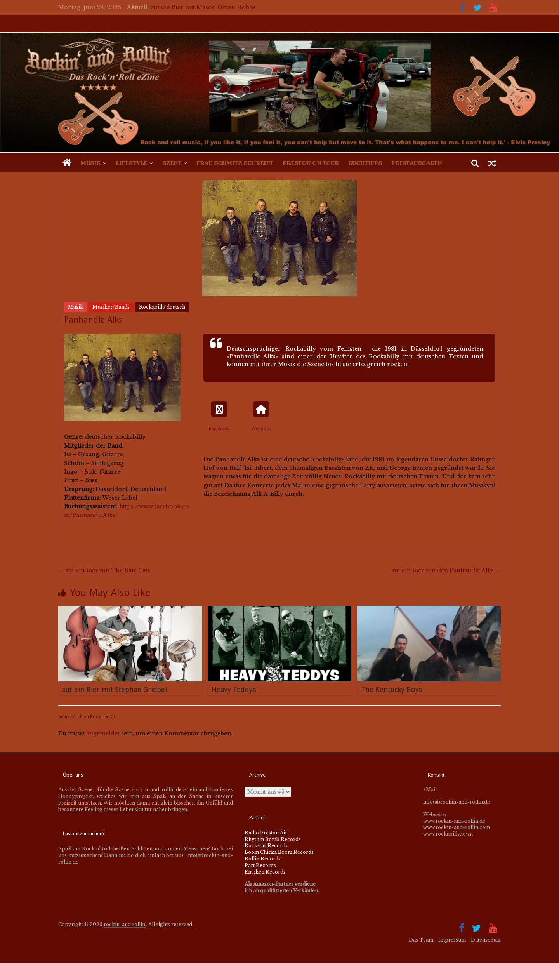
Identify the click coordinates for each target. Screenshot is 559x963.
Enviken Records (265, 872)
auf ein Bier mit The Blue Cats (104, 570)
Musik (90, 163)
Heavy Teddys (234, 689)
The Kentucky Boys (391, 689)
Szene (171, 163)
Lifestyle (131, 163)
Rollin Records (263, 859)
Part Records (260, 865)
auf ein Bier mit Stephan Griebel (114, 689)
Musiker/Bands (111, 307)
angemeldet (103, 733)
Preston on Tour (311, 163)
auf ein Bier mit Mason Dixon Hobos (203, 7)
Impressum (452, 940)
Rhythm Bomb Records (273, 839)
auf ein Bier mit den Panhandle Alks (446, 570)
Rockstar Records (266, 845)
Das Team (421, 940)
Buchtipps (365, 163)
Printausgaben (416, 163)
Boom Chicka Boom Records (279, 852)
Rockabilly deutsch (162, 307)
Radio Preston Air (266, 833)
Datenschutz (486, 940)
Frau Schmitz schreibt (234, 163)
